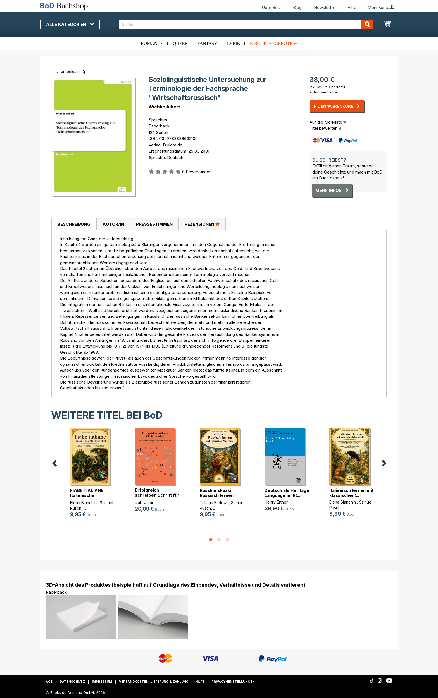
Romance (152, 43)
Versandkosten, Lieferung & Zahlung (154, 681)
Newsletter (324, 7)
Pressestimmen (154, 224)
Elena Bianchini (83, 502)
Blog (297, 7)
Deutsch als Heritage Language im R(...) (287, 493)
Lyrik (233, 43)
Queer (180, 43)
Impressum (102, 681)
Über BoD (271, 7)
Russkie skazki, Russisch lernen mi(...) (217, 495)
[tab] (73, 224)
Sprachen (158, 119)
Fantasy (207, 43)
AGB (49, 681)
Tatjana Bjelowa (214, 502)
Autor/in (113, 224)
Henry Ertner (276, 502)
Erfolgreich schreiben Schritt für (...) (157, 495)
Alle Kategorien (70, 24)
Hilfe (351, 7)
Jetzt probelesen (66, 71)
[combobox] (246, 24)
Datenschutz (72, 681)
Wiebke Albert (164, 106)
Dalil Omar (144, 502)
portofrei (338, 87)
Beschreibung (74, 224)
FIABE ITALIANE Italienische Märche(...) (86, 495)
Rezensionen (202, 224)
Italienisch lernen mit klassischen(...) (351, 493)
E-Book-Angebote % (273, 43)
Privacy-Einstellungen (233, 681)
